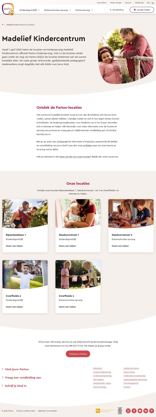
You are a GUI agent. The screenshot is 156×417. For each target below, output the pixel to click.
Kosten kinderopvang (102, 372)
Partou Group (129, 372)
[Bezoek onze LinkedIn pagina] (145, 410)
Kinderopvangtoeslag (102, 376)
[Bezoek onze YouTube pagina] (139, 410)
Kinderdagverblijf (28, 10)
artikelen (87, 145)
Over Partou (102, 3)
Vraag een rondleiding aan (23, 377)
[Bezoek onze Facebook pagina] (134, 410)
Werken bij (139, 3)
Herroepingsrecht (131, 383)
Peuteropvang (83, 10)
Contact (127, 387)
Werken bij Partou (131, 368)
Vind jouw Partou (78, 353)
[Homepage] (2, 24)
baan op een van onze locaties (75, 156)
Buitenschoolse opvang (56, 10)
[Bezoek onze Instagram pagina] (128, 410)
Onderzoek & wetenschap (134, 376)
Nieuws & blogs (99, 387)
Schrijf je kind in (15, 386)
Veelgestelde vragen (102, 383)
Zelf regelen (98, 379)
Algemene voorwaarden (47, 411)
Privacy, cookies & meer (25, 411)
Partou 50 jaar (115, 3)
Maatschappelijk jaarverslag (135, 379)
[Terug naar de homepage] (7, 8)
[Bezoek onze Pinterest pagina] (151, 410)
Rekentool (97, 368)
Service (128, 3)
